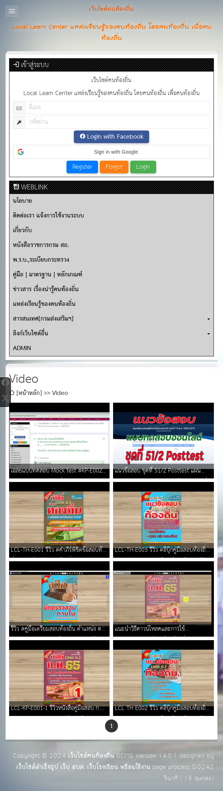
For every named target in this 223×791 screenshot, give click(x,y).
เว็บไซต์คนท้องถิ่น (91, 755)
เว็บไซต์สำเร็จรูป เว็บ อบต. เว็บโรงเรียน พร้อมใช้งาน (83, 767)
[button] (111, 152)
